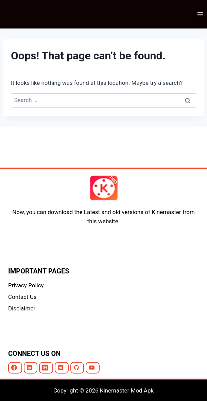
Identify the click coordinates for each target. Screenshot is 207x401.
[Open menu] (200, 14)
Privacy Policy (26, 285)
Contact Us (22, 296)
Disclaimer (21, 308)
